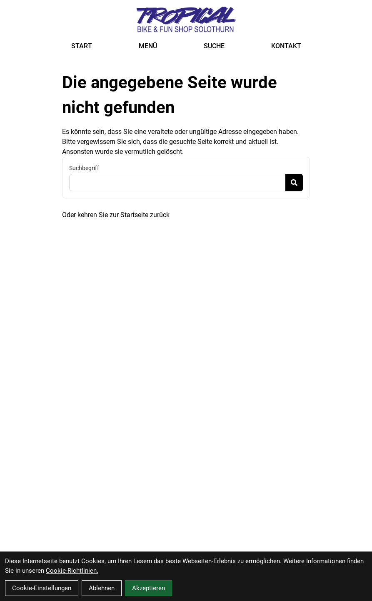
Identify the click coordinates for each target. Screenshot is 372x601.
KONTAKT (286, 46)
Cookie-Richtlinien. (72, 570)
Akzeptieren (148, 588)
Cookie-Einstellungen (41, 588)
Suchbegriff (84, 168)
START (81, 46)
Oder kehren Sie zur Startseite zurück (116, 215)
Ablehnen (102, 588)
